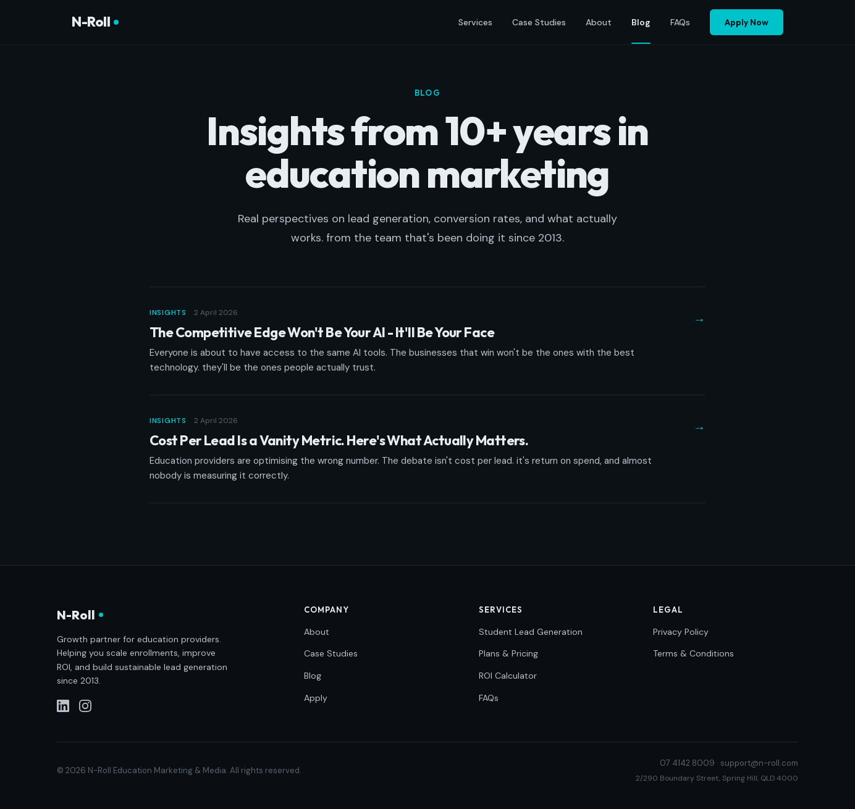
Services (475, 22)
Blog (641, 23)
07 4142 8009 (687, 763)
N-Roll (95, 21)
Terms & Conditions (693, 653)
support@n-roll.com (759, 763)
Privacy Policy (681, 631)
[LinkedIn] (63, 706)
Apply (315, 697)
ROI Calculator (508, 675)
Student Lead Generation (531, 631)
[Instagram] (85, 706)
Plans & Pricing (508, 653)
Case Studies (539, 22)
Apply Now (747, 22)
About (599, 22)
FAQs (680, 22)
